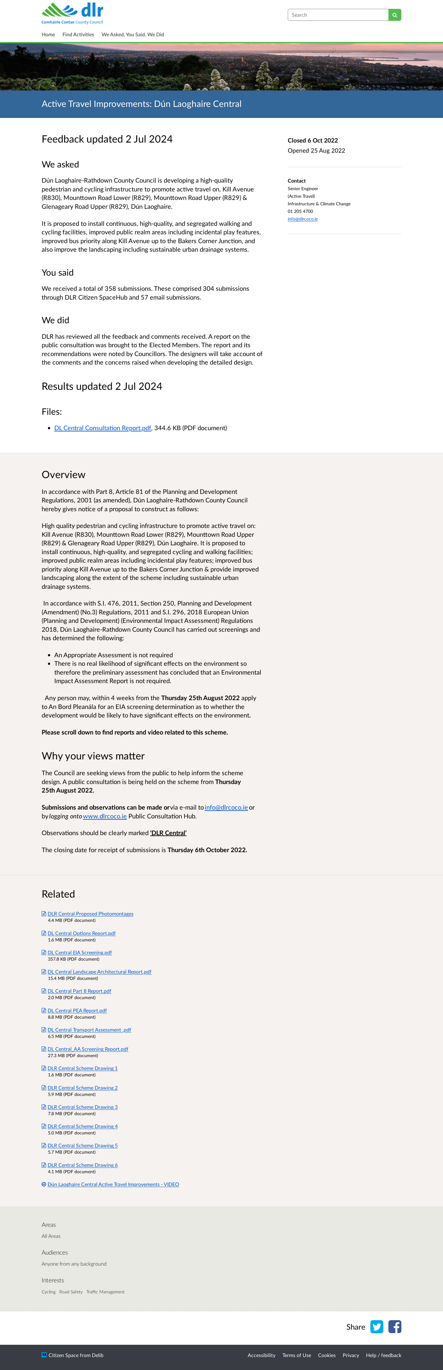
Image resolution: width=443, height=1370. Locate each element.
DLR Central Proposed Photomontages (87, 913)
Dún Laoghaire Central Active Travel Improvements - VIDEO (110, 1184)
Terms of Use (296, 1355)
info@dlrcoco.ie (303, 218)
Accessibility (261, 1355)
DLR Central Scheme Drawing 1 (80, 1068)
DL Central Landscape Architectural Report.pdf (96, 972)
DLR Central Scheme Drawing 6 (80, 1165)
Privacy (351, 1355)
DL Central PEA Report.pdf (74, 1010)
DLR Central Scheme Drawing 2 (80, 1088)
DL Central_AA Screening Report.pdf (85, 1049)
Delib (97, 1355)
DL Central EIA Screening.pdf (77, 952)
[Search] (394, 15)
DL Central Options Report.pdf (79, 933)
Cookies (327, 1355)
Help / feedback (383, 1355)
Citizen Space (64, 1355)
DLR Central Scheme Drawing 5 (80, 1145)
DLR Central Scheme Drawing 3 (80, 1107)
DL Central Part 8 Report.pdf (76, 991)
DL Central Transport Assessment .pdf (86, 1030)
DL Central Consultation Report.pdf (102, 427)
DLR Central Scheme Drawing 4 (80, 1126)
